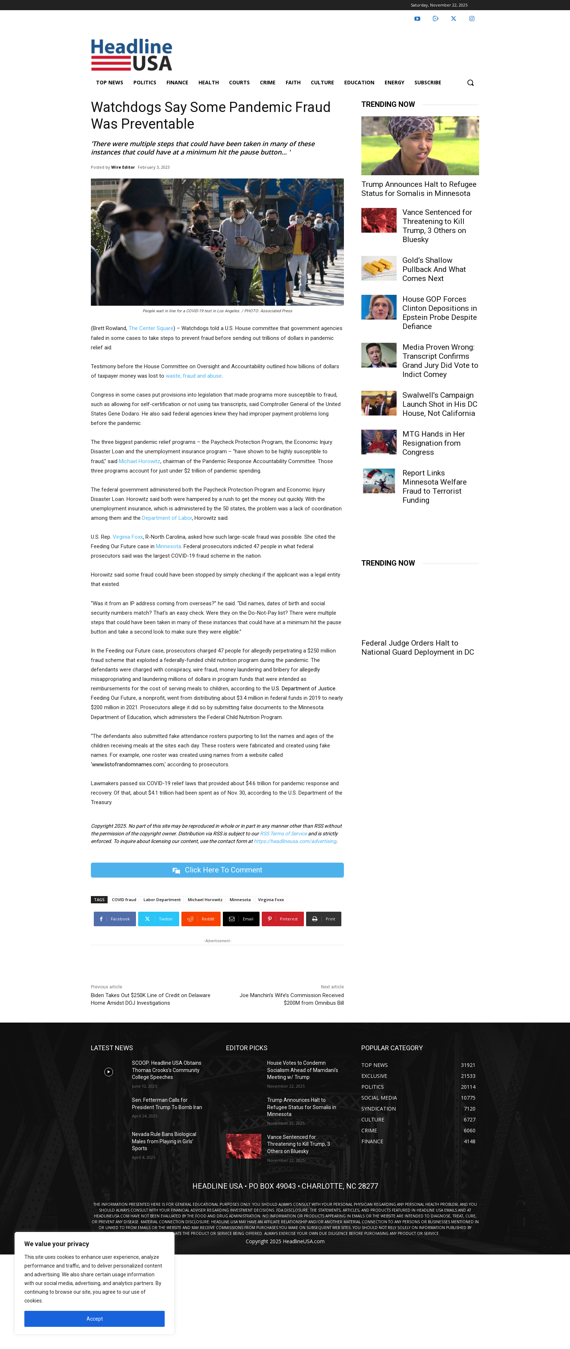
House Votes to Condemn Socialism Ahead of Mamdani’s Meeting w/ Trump (302, 1070)
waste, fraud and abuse (194, 376)
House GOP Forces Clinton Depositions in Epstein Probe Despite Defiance (439, 313)
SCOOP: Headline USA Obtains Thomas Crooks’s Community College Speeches (166, 1070)
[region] (94, 1283)
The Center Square (151, 328)
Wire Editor (123, 167)
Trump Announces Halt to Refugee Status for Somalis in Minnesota (419, 189)
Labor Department (162, 899)
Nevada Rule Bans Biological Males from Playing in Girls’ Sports (164, 1141)
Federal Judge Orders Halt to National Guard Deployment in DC (417, 648)
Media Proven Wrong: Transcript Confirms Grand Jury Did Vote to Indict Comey (440, 361)
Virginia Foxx (128, 537)
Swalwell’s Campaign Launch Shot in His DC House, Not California (440, 404)
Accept (95, 1319)
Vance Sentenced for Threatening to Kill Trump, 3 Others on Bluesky (437, 226)
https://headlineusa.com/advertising (295, 841)
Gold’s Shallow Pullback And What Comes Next (434, 269)
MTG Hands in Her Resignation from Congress (433, 443)
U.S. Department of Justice (304, 688)
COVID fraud (124, 899)
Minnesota (168, 546)
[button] (470, 82)
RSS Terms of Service (283, 833)
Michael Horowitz (139, 461)
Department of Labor (167, 518)
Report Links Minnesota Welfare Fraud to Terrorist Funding (434, 487)
